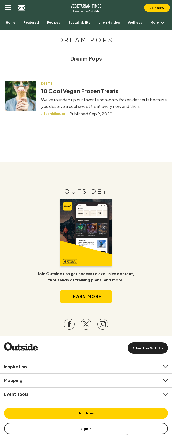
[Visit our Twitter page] (86, 324)
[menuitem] (11, 22)
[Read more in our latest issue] (86, 232)
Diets (47, 83)
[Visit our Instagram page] (102, 324)
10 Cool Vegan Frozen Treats (79, 90)
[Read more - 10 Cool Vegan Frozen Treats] (20, 96)
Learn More (86, 296)
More (158, 22)
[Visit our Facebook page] (69, 324)
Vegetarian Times (86, 5)
